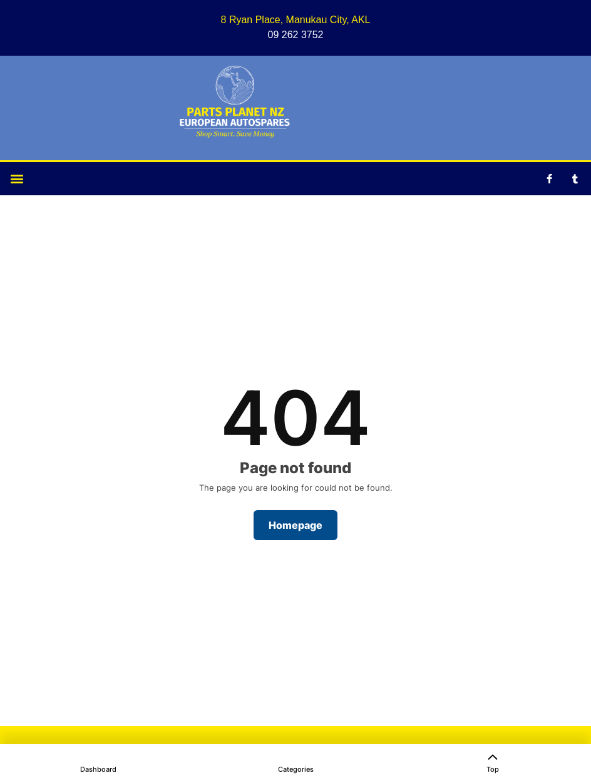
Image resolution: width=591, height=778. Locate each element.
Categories (296, 769)
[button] (16, 178)
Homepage (295, 525)
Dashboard (98, 769)
